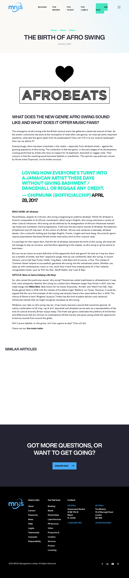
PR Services (53, 523)
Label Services (54, 519)
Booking (42, 7)
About (31, 506)
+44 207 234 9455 (103, 522)
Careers (31, 510)
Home (54, 30)
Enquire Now (102, 8)
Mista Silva (34, 286)
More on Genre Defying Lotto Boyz (39, 275)
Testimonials (33, 532)
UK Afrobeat (32, 211)
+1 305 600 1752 (74, 522)
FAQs (30, 523)
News (63, 30)
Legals (31, 528)
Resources (33, 515)
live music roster (35, 328)
